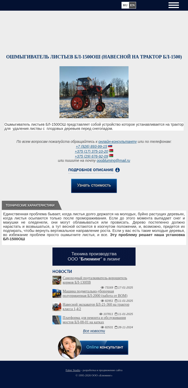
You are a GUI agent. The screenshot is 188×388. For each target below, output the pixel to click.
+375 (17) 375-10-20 (91, 151)
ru (125, 5)
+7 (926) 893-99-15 (91, 146)
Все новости (94, 331)
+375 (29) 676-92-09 (91, 156)
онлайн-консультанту (117, 141)
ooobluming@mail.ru (113, 160)
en (132, 5)
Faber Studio (73, 370)
